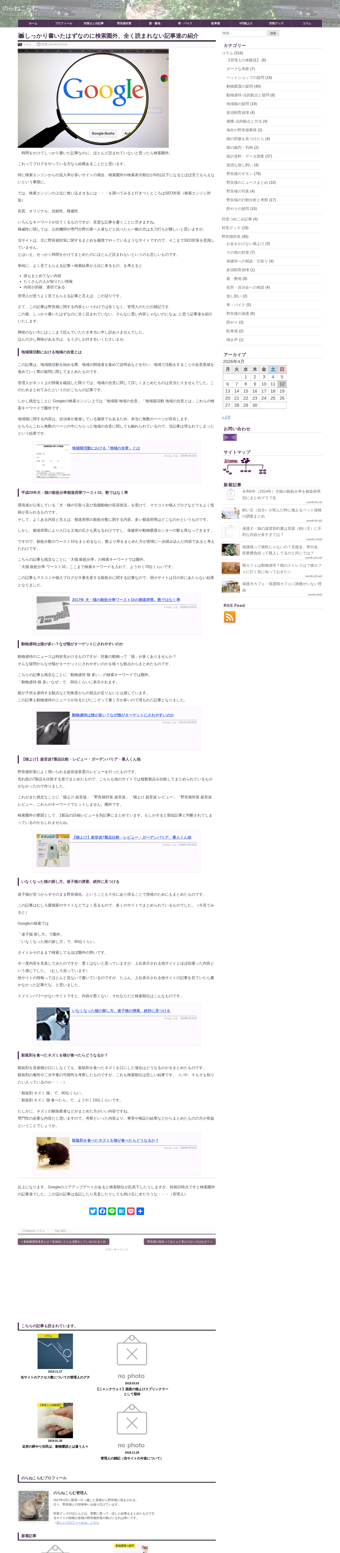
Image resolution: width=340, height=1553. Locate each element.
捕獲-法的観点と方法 (244, 121)
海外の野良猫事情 (241, 130)
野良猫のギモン (239, 174)
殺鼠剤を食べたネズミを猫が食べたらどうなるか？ (115, 1140)
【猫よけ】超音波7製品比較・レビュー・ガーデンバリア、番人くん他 (131, 837)
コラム (307, 23)
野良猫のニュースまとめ (247, 182)
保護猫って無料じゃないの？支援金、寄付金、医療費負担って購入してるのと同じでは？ (270, 553)
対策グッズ (276, 23)
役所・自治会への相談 (245, 287)
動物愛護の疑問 (239, 86)
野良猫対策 (124, 23)
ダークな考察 (237, 69)
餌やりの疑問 (237, 209)
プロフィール (63, 23)
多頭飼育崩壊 (237, 113)
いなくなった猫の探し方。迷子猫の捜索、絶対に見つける (121, 1011)
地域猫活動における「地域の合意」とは (106, 448)
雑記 (63, 1230)
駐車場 (215, 23)
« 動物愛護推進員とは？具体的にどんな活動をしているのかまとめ (63, 1241)
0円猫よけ (245, 23)
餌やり (232, 322)
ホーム (33, 23)
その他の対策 (237, 252)
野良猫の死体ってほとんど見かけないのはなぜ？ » (179, 1241)
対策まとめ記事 (94, 23)
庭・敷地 (154, 23)
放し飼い (234, 296)
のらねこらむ (21, 8)
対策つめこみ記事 (237, 219)
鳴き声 (232, 340)
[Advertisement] (67, 1285)
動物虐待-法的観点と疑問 (247, 95)
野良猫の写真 (237, 191)
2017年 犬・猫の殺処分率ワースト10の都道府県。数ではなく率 (126, 600)
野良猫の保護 (237, 314)
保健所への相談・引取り (247, 261)
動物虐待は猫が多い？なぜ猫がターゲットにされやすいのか (123, 715)
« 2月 (226, 417)
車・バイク (185, 23)
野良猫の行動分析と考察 (247, 200)
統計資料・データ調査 (245, 156)
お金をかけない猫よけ (245, 244)
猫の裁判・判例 (239, 147)
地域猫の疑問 (237, 104)
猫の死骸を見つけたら (245, 139)
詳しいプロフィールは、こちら (77, 1452)
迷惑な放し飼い (239, 165)
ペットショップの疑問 (245, 78)
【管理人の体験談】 (243, 60)
